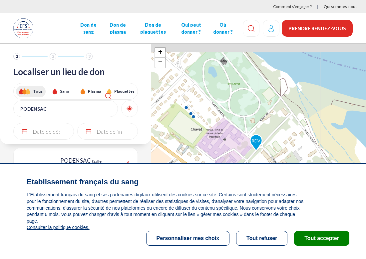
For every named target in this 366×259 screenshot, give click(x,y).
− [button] (160, 63)
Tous (38, 91)
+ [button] (160, 53)
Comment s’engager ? (292, 6)
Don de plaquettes (152, 28)
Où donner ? (222, 28)
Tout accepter (321, 238)
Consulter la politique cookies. (58, 227)
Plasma (94, 91)
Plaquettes (124, 91)
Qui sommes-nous (340, 6)
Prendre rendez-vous (317, 28)
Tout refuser (261, 238)
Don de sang (88, 28)
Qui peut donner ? (190, 28)
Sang (64, 91)
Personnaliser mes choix (188, 238)
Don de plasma (117, 28)
